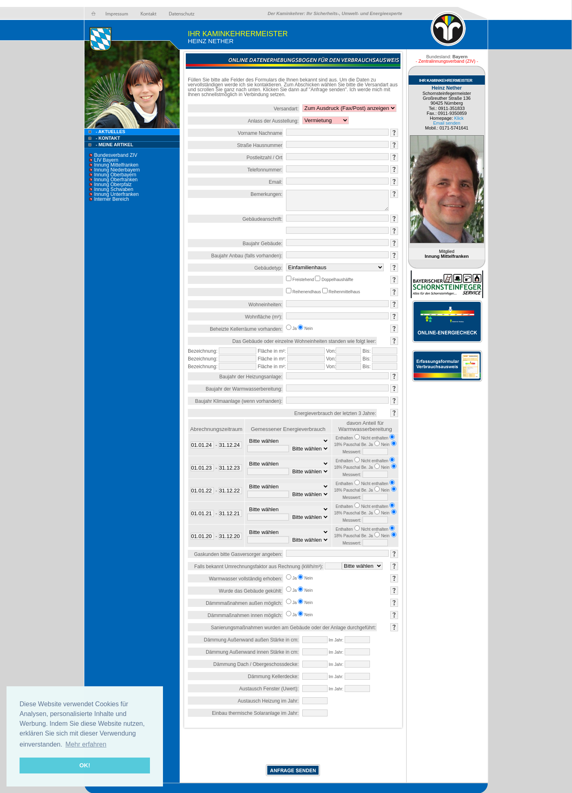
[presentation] (293, 748)
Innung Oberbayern (115, 175)
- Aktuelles (110, 131)
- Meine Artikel (114, 144)
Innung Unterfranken (116, 194)
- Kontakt (107, 138)
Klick (459, 118)
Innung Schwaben (113, 189)
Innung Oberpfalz (113, 184)
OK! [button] (84, 765)
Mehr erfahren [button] (86, 744)
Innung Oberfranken (116, 179)
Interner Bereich (111, 199)
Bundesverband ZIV (115, 155)
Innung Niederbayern (117, 170)
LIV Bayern (106, 160)
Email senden (446, 123)
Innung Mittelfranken (116, 165)
